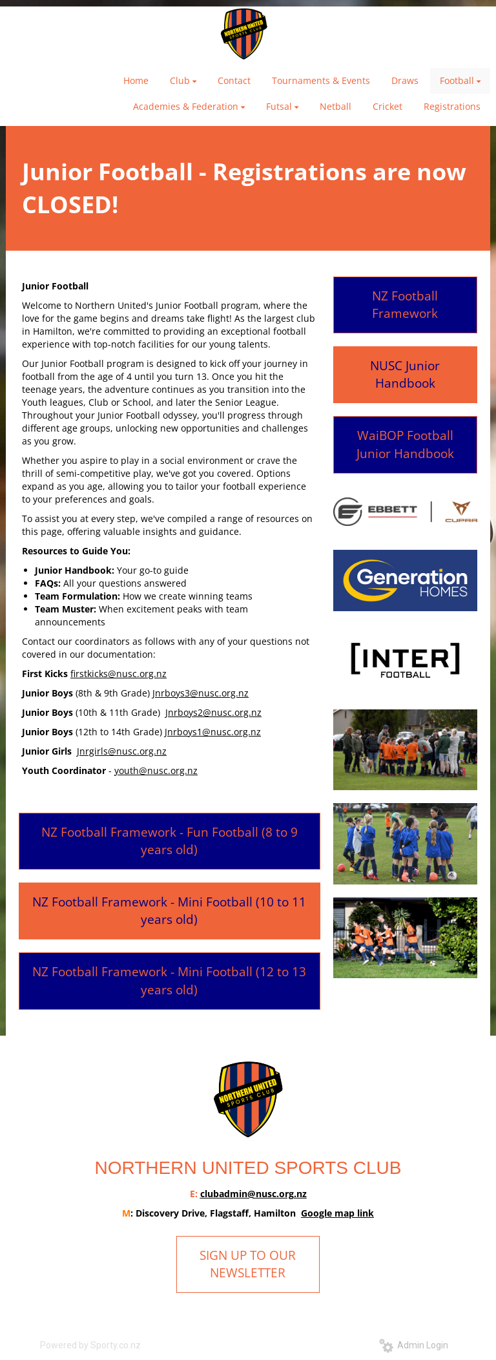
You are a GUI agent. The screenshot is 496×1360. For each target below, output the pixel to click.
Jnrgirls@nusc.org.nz (122, 751)
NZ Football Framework (405, 305)
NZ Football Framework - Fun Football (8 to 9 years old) (169, 841)
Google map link (337, 1213)
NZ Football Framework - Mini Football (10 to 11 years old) (169, 911)
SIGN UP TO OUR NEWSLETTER (248, 1264)
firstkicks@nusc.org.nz (118, 673)
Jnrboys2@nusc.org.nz (213, 712)
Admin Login (413, 1345)
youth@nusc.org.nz (156, 770)
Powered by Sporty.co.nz (90, 1345)
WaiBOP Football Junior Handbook (405, 444)
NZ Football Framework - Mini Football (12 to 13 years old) (169, 980)
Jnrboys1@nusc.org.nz (213, 732)
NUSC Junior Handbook (405, 374)
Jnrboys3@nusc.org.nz (200, 693)
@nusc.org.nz (277, 1193)
